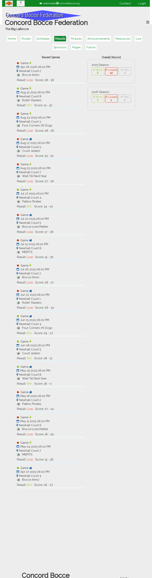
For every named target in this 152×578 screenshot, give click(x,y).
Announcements (98, 38)
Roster (26, 38)
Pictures (76, 38)
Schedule (42, 38)
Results (60, 38)
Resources (123, 38)
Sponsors (59, 47)
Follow (91, 47)
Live (138, 38)
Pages (76, 47)
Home (12, 38)
